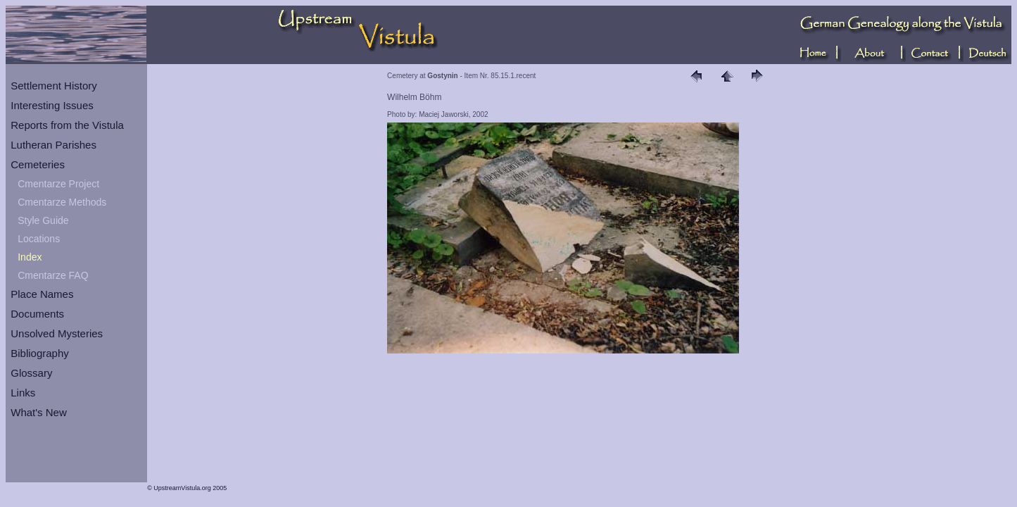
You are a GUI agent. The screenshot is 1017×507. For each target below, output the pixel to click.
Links (23, 393)
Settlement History (54, 86)
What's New (39, 412)
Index (30, 257)
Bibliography (40, 353)
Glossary (31, 373)
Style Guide (43, 220)
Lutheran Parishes (53, 145)
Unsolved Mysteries (57, 333)
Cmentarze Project (58, 183)
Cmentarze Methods (62, 202)
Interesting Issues (52, 105)
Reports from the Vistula (67, 125)
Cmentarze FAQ (53, 275)
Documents (37, 314)
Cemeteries (38, 164)
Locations (39, 238)
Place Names (42, 294)
